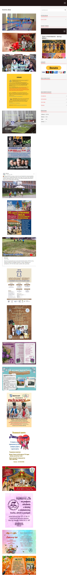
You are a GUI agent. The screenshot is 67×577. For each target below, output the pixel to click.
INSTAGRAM (43, 99)
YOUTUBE (43, 102)
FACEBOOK (43, 96)
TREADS (42, 105)
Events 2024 (43, 19)
